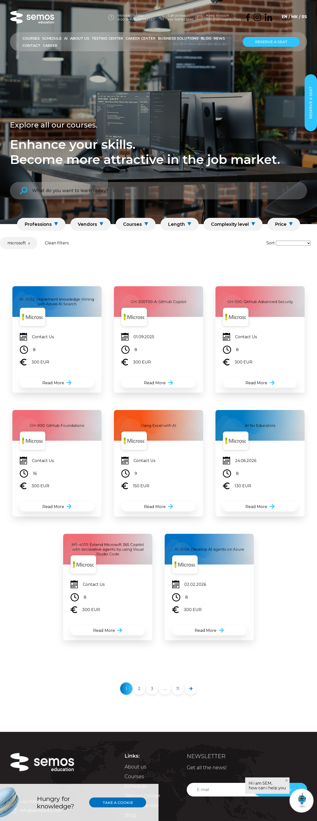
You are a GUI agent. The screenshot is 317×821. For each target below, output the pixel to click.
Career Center (141, 38)
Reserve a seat (271, 41)
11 (177, 688)
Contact (31, 45)
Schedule (52, 38)
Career (50, 45)
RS (304, 16)
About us (135, 767)
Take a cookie (118, 802)
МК (294, 16)
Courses (31, 38)
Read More (53, 383)
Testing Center (107, 38)
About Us (79, 38)
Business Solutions (178, 38)
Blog (206, 38)
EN (284, 16)
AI (66, 38)
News (219, 38)
